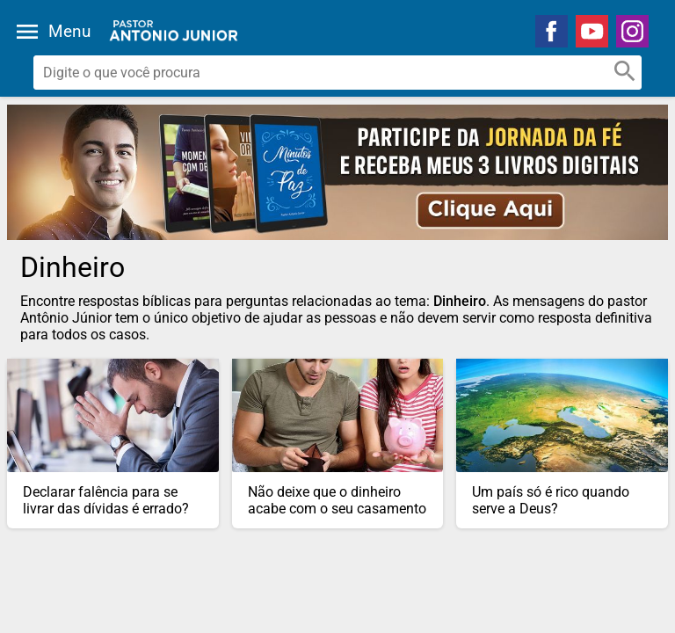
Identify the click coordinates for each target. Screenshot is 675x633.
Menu (69, 31)
